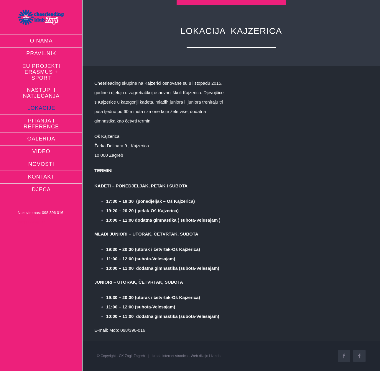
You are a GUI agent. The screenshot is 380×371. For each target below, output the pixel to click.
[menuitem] (41, 41)
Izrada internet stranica (169, 356)
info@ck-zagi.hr (31, 222)
